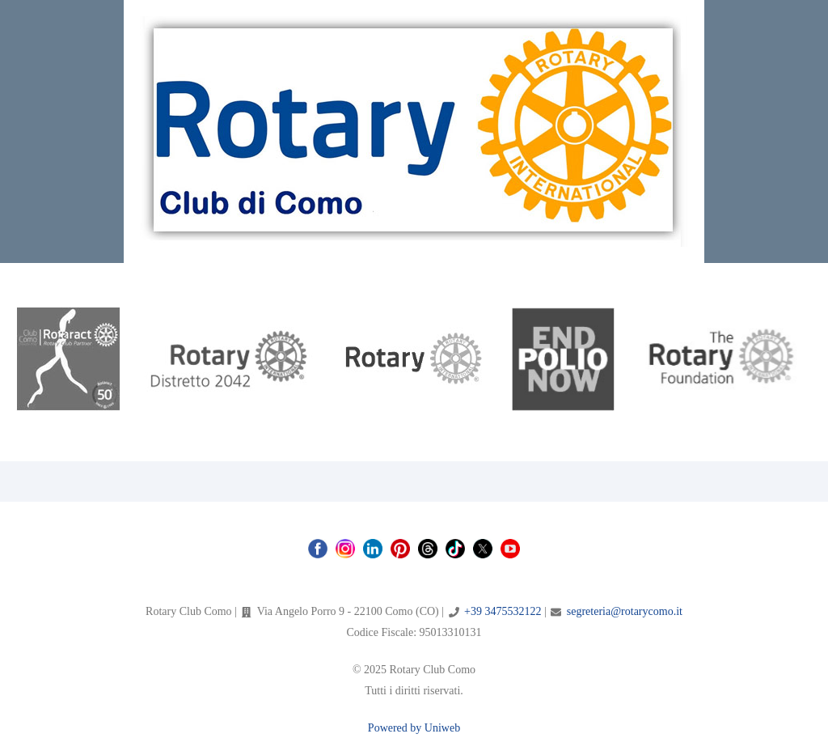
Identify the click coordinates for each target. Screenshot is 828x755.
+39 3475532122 (502, 611)
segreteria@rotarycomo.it (624, 611)
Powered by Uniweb (414, 728)
